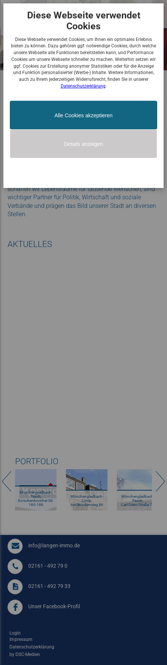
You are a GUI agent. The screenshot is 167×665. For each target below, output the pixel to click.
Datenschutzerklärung (83, 86)
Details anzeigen (83, 144)
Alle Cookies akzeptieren (83, 115)
